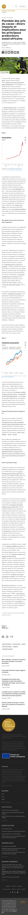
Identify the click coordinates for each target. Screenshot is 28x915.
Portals (8, 886)
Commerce (15, 646)
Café (3, 794)
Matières (5, 791)
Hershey (15, 434)
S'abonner (24, 889)
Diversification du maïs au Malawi (9, 846)
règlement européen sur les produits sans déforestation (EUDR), (13, 556)
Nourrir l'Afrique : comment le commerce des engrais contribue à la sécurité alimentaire (13, 661)
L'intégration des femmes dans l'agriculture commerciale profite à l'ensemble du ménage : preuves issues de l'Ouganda (13, 682)
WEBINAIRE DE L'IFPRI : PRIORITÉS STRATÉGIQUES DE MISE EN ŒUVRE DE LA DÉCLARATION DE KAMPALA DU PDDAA (14, 873)
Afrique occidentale (6, 644)
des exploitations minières (18, 209)
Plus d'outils (7, 807)
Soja (3, 796)
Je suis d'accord (22, 902)
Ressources (19, 886)
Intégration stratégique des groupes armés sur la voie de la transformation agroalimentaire (13, 849)
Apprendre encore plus (7, 785)
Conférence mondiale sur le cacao (14, 546)
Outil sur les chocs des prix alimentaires (10, 810)
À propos (13, 889)
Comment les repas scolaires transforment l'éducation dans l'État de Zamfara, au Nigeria (13, 853)
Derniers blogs (7, 843)
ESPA (7, 72)
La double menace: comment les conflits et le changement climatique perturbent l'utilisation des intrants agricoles (13, 694)
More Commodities (6, 802)
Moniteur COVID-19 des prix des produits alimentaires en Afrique (13, 817)
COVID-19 (5, 766)
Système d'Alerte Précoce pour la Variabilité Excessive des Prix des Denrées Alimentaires (13, 837)
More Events (4, 880)
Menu (22, 6)
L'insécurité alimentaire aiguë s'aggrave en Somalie (13, 671)
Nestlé (9, 434)
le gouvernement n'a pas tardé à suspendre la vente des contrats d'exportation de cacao (13, 422)
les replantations (17, 189)
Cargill (18, 432)
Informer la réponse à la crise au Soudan (10, 877)
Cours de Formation (6, 889)
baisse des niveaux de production (11, 284)
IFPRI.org (8, 47)
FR (11, 636)
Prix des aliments (16, 644)
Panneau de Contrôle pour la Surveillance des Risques (13, 831)
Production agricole (7, 646)
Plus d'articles (5, 857)
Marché (23, 644)
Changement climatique (7, 649)
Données (14, 886)
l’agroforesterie (7, 531)
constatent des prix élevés (14, 294)
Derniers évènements (10, 861)
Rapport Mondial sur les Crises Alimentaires (11, 834)
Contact (18, 889)
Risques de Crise (8, 825)
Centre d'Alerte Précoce (7, 829)
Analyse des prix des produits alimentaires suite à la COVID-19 (13, 813)
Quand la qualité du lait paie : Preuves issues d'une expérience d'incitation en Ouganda (13, 704)
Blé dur (3, 799)
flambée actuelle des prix (10, 107)
